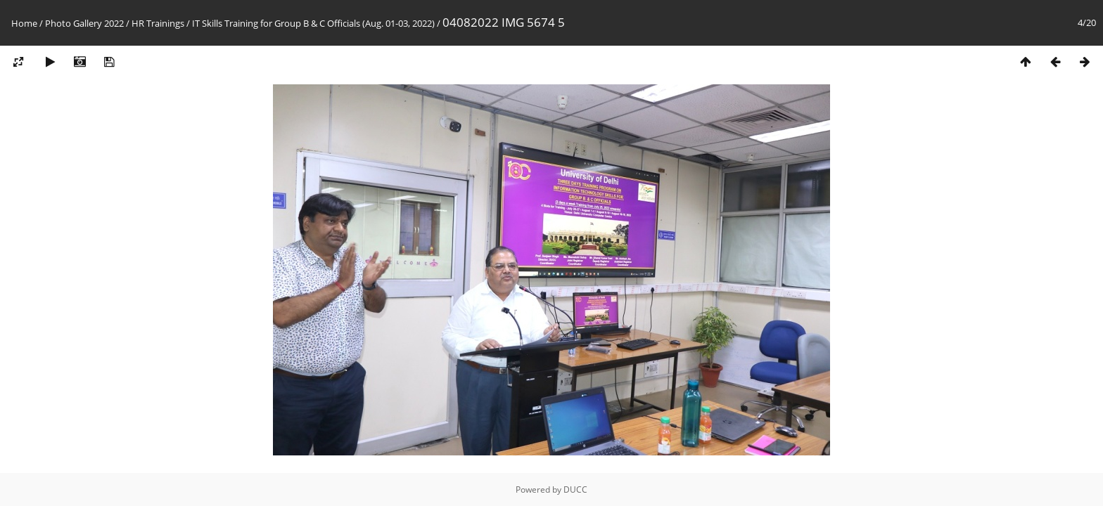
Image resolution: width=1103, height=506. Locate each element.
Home (24, 23)
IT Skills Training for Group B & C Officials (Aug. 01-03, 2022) (313, 23)
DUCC (575, 489)
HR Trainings (158, 23)
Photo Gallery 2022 (84, 23)
